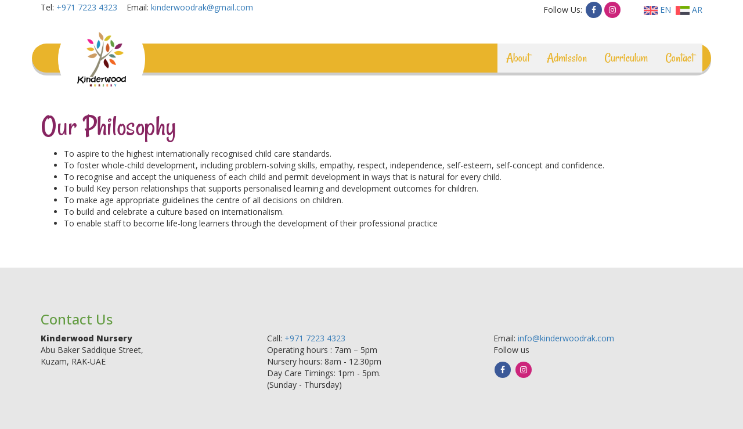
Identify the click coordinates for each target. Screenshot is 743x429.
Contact (679, 58)
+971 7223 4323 (86, 7)
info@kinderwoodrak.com (566, 338)
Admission (567, 58)
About (517, 58)
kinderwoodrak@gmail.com (202, 7)
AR (689, 9)
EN (657, 9)
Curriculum (626, 58)
